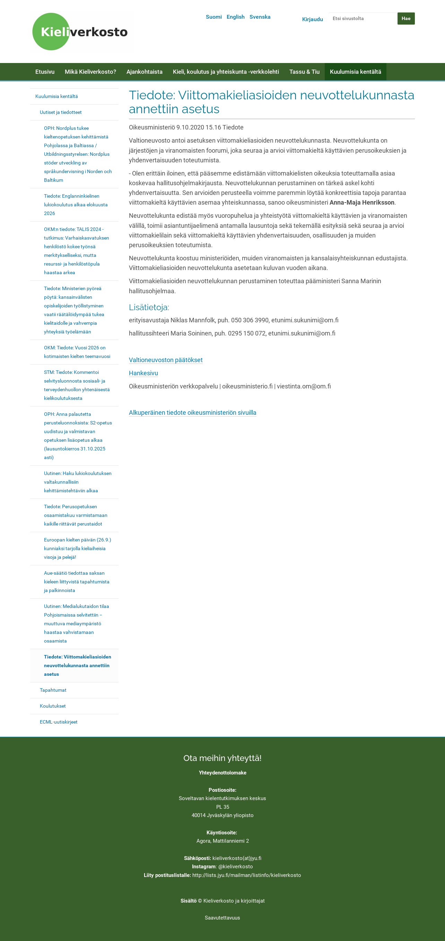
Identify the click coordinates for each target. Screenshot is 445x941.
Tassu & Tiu (304, 71)
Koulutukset (53, 706)
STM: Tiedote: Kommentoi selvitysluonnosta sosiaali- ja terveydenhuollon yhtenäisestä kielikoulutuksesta (77, 385)
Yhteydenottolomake (222, 773)
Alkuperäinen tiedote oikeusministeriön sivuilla (192, 412)
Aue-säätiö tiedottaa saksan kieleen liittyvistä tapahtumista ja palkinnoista (77, 581)
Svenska (260, 17)
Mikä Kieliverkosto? (90, 71)
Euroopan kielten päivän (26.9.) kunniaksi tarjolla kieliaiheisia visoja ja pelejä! (77, 548)
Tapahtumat (53, 690)
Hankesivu (143, 373)
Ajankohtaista (144, 71)
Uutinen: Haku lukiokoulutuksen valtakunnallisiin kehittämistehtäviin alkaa (78, 481)
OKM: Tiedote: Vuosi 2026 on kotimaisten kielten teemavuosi (77, 352)
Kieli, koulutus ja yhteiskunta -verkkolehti (226, 71)
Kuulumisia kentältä (355, 71)
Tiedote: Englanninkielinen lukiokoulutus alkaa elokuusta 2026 (76, 204)
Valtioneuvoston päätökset (166, 360)
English (236, 17)
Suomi (214, 17)
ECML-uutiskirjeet (59, 722)
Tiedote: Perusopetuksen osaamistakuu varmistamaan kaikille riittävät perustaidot (75, 515)
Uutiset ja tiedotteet (61, 112)
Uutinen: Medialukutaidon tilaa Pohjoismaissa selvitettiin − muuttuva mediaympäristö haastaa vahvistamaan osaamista (76, 623)
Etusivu (44, 71)
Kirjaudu (312, 19)
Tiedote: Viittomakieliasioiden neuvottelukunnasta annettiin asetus (77, 665)
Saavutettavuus (222, 918)
